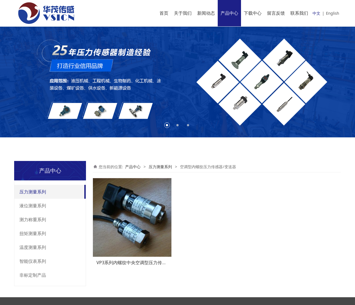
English (332, 13)
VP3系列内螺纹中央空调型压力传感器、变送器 (143, 262)
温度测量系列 (32, 247)
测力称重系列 (32, 219)
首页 (163, 13)
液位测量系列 (32, 206)
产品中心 (229, 13)
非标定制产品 (32, 275)
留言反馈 (276, 13)
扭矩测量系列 (32, 233)
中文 (316, 13)
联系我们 (299, 13)
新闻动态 (206, 13)
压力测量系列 (32, 192)
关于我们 (183, 13)
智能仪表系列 (32, 261)
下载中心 (253, 13)
